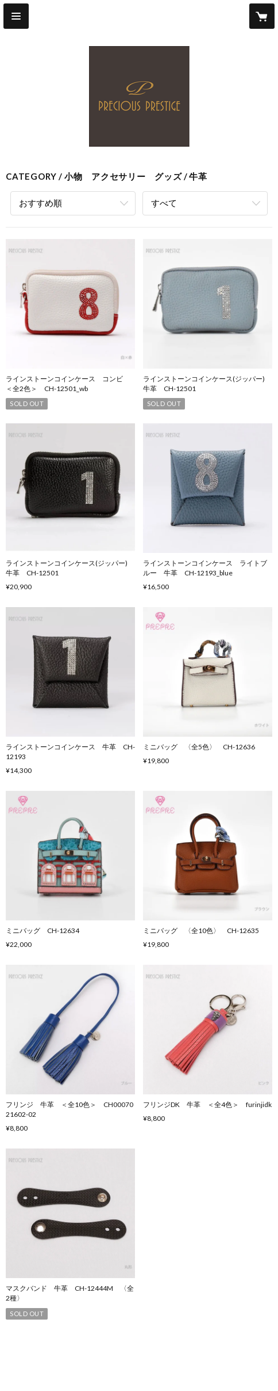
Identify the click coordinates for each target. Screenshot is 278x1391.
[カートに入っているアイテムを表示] (262, 16)
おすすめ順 (40, 203)
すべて (164, 203)
